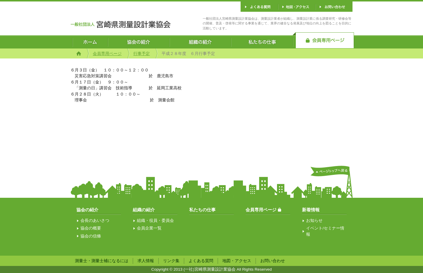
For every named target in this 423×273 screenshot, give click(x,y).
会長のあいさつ (94, 220)
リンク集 (171, 261)
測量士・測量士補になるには (101, 261)
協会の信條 (90, 236)
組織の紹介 (144, 209)
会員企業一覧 (149, 228)
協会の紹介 (87, 209)
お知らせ (314, 220)
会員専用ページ (107, 53)
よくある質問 (201, 261)
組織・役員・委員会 (155, 220)
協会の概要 (90, 228)
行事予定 (141, 53)
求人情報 (145, 261)
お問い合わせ (272, 261)
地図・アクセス (236, 261)
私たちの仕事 (202, 209)
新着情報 (311, 209)
